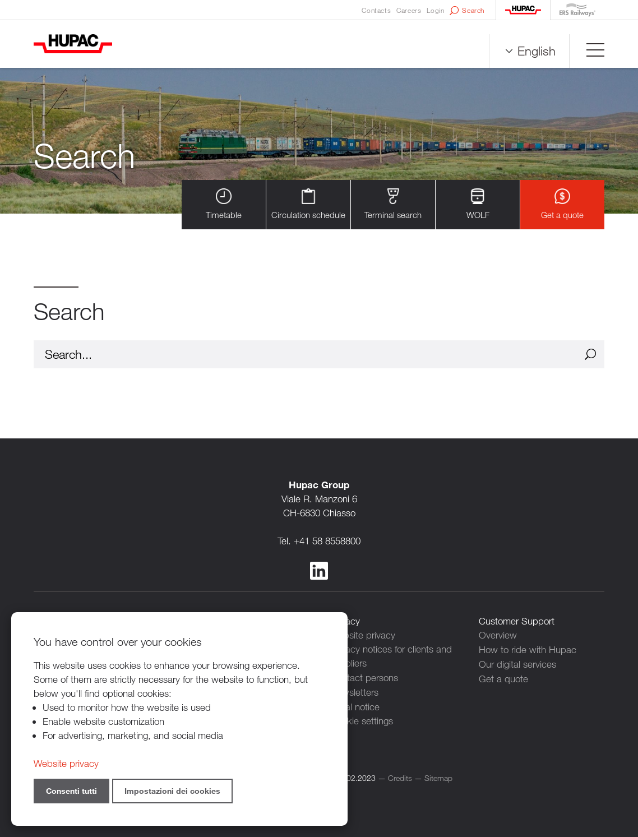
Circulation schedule (308, 204)
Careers (408, 10)
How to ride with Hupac (527, 649)
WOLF (477, 204)
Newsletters (354, 691)
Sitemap (438, 775)
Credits (400, 775)
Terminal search (393, 204)
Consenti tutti (71, 791)
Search (467, 11)
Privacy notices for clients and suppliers (391, 656)
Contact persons (364, 677)
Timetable (224, 204)
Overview (498, 635)
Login (435, 10)
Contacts (376, 10)
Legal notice (355, 705)
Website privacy (362, 635)
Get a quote (562, 204)
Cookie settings (361, 719)
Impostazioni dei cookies (172, 791)
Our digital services (517, 663)
